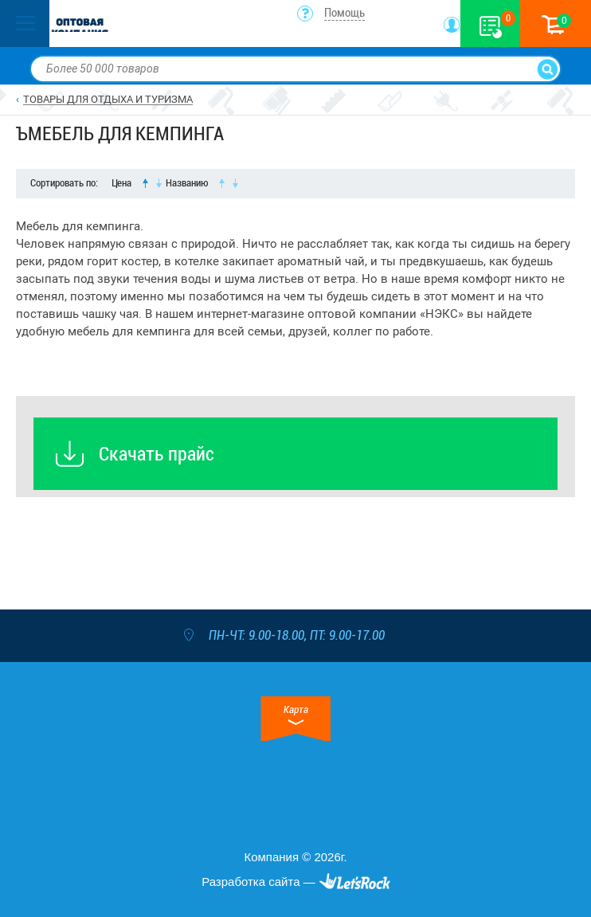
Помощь (344, 13)
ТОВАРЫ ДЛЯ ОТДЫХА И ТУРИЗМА (108, 99)
